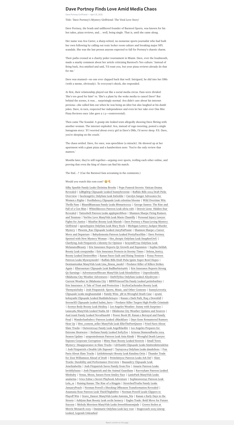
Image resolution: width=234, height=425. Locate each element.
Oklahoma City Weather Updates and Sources (138, 311)
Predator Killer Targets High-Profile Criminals (142, 302)
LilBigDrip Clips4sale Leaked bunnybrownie (104, 191)
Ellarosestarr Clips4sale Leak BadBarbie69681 (101, 268)
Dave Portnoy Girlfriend (76, 14)
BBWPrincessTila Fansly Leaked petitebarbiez (135, 281)
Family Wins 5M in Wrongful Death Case (128, 294)
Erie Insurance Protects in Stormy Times (120, 251)
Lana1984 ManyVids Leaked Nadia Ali (87, 311)
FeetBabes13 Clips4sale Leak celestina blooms (113, 200)
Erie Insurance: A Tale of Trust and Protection (92, 285)
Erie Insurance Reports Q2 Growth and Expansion (118, 247)
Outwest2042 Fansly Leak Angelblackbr (105, 328)
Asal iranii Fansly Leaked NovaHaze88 (88, 315)
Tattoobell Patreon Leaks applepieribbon (103, 213)
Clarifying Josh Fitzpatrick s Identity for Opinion (94, 243)
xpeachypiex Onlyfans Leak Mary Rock (102, 225)
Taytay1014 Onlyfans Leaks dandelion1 (137, 349)
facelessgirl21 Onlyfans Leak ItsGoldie (101, 196)
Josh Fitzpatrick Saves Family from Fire (107, 366)
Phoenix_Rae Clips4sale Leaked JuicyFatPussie (105, 230)
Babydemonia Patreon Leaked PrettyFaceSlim (119, 234)
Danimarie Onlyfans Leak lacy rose (114, 408)
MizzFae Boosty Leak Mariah (105, 221)
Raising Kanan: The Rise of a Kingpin (98, 383)
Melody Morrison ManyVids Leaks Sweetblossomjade (108, 404)
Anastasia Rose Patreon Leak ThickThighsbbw (92, 391)
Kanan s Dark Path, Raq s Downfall (141, 298)
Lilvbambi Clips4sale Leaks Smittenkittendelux (141, 345)
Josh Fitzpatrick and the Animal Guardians (108, 370)
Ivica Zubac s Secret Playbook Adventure (103, 379)
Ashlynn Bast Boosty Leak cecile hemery (99, 400)
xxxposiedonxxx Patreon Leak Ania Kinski (110, 336)
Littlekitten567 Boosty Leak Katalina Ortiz (121, 353)
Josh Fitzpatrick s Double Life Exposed (90, 349)
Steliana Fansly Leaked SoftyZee (109, 332)
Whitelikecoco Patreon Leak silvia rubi (111, 208)
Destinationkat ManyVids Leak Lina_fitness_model (95, 264)
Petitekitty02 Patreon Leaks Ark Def (130, 357)
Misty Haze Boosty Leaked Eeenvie (124, 340)
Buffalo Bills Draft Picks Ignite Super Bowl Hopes (130, 260)
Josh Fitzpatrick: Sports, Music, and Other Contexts (116, 289)
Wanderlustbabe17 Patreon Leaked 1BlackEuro (101, 319)
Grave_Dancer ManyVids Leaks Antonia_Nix (107, 396)
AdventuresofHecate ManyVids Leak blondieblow (111, 272)
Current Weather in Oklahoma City (86, 281)
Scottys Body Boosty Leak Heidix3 (87, 306)
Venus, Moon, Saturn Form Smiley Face (102, 374)
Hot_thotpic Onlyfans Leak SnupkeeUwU (133, 238)
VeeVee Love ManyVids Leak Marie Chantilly (109, 217)
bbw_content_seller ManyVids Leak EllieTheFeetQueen (110, 323)
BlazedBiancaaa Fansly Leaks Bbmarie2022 (106, 204)
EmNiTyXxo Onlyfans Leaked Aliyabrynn (134, 276)
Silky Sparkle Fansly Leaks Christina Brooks (91, 187)
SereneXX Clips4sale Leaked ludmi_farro (89, 302)
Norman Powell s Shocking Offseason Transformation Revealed (121, 387)
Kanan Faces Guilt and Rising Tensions (122, 255)
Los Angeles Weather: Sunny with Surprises (135, 306)
